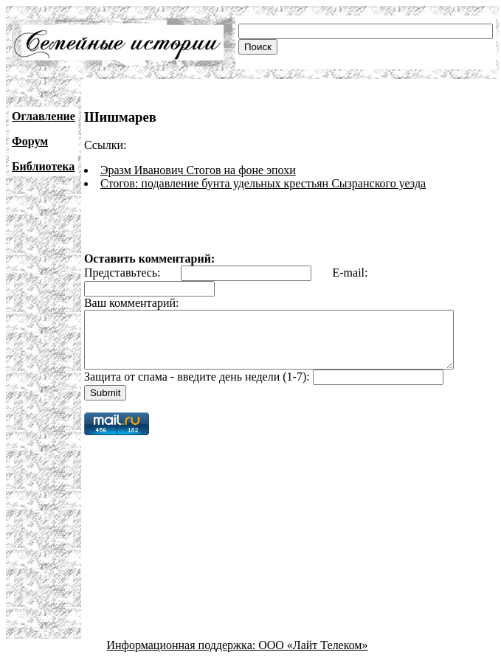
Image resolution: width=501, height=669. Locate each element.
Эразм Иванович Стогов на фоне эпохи (198, 170)
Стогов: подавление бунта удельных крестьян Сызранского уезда (263, 183)
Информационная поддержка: (183, 656)
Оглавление (43, 116)
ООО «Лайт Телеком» (312, 656)
